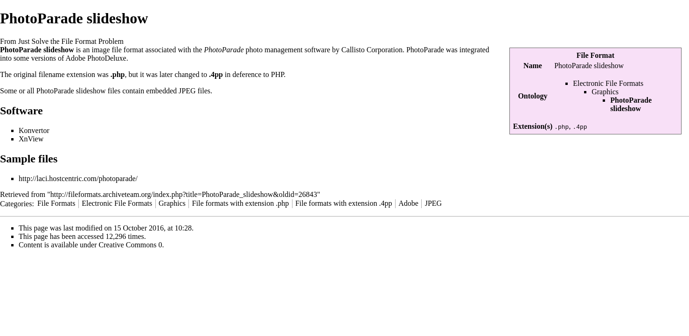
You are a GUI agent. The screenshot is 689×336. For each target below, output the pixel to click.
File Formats (56, 203)
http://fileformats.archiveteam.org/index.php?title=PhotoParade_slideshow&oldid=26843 (183, 194)
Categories (16, 203)
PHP (277, 74)
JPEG (187, 91)
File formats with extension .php (240, 203)
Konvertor (34, 130)
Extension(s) (532, 126)
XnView (31, 139)
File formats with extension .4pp (343, 203)
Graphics (605, 92)
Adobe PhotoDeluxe (95, 58)
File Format (595, 55)
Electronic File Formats (608, 83)
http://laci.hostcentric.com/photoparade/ (78, 178)
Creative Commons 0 (130, 245)
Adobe (408, 203)
